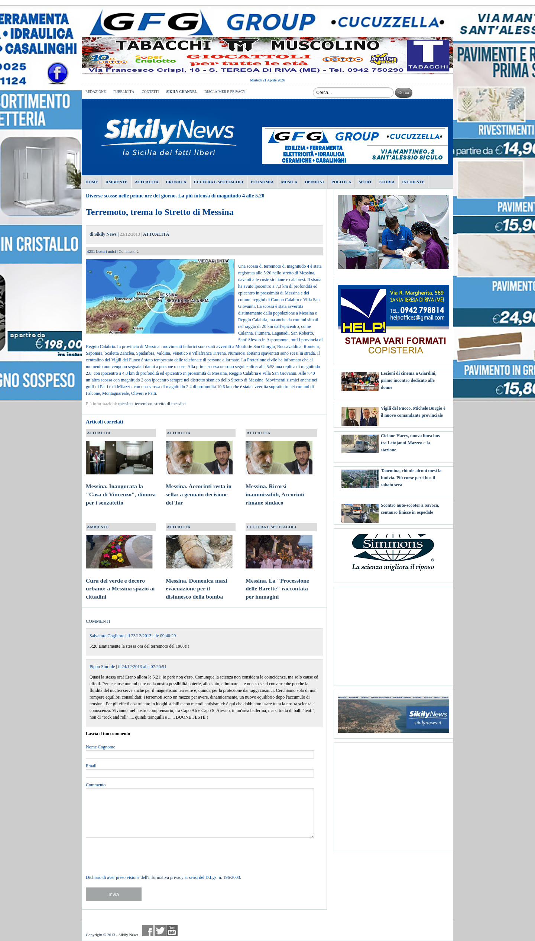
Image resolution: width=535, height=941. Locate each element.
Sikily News (128, 934)
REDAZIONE (95, 92)
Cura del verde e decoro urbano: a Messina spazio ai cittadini (120, 581)
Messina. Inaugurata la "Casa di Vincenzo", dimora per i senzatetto (121, 487)
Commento (96, 784)
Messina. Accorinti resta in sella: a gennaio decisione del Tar (199, 487)
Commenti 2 (129, 251)
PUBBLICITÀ (123, 92)
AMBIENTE (98, 527)
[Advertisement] (393, 633)
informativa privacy (166, 877)
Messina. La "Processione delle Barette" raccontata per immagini (279, 581)
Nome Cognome (100, 747)
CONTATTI (150, 92)
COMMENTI (98, 621)
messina (125, 403)
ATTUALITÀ (156, 234)
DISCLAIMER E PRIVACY (224, 92)
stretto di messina (170, 403)
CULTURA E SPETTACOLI (271, 527)
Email (91, 765)
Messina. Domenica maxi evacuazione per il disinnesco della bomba (199, 581)
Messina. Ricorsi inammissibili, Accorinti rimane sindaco (279, 487)
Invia (113, 894)
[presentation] (142, 855)
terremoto (143, 403)
